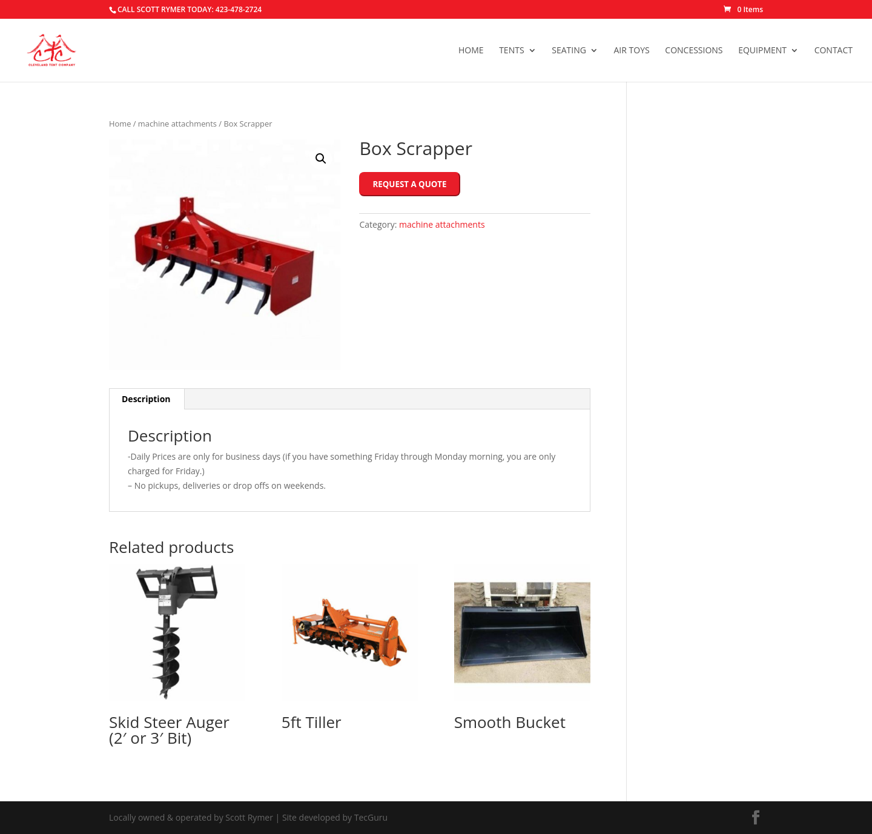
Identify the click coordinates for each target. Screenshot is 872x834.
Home (471, 51)
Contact (833, 51)
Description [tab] (146, 399)
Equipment (762, 51)
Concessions (693, 51)
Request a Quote (409, 184)
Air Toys (632, 51)
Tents (511, 51)
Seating (569, 51)
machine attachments (177, 123)
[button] (321, 159)
